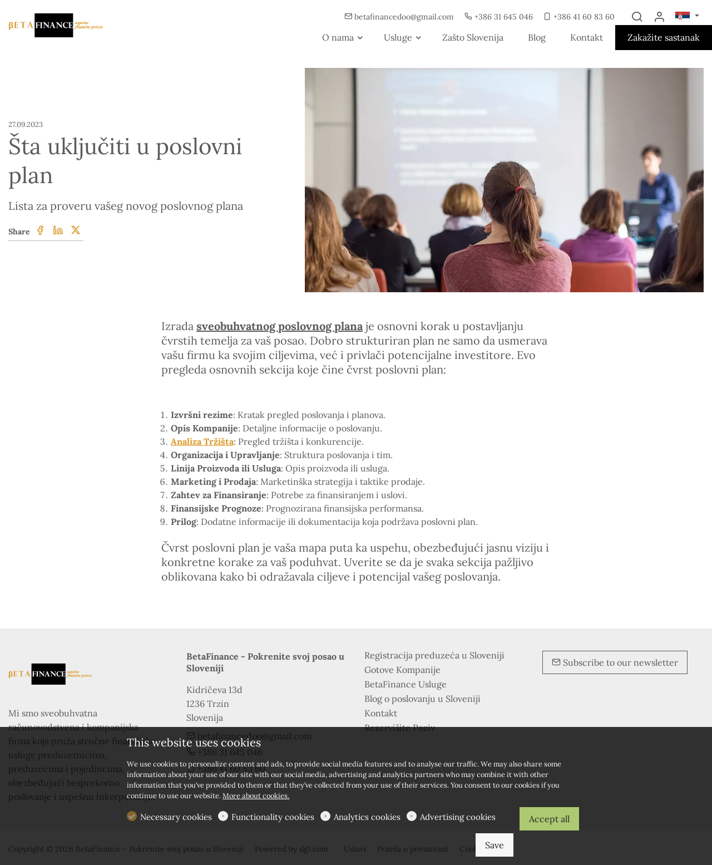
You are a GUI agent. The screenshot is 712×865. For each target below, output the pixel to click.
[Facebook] (40, 230)
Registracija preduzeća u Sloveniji (434, 655)
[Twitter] (75, 230)
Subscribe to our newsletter (615, 662)
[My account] (659, 17)
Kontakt (380, 713)
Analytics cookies (367, 817)
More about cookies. (255, 795)
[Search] (637, 17)
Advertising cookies (458, 817)
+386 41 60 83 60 (579, 17)
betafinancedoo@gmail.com (400, 17)
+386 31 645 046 (499, 17)
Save (494, 845)
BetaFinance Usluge (405, 684)
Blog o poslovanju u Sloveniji (422, 698)
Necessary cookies (176, 817)
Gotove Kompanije (402, 669)
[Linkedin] (58, 230)
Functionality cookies (272, 817)
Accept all (549, 818)
